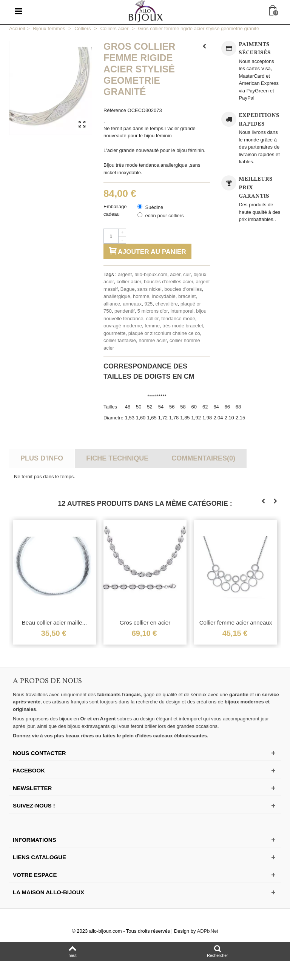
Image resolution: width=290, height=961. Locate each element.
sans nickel (149, 289)
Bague (127, 289)
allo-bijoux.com (150, 274)
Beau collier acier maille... (54, 622)
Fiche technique (117, 458)
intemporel (181, 311)
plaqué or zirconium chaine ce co (164, 333)
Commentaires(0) (203, 458)
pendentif (124, 311)
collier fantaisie (119, 340)
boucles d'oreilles (183, 289)
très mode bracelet (182, 326)
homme (141, 296)
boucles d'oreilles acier (168, 281)
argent (125, 274)
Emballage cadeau (114, 210)
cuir (187, 274)
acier (175, 274)
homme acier (153, 340)
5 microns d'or (152, 311)
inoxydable (164, 296)
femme (152, 326)
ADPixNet (207, 931)
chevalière (166, 304)
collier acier (129, 281)
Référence (114, 110)
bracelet (187, 296)
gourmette (114, 333)
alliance (111, 304)
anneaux (132, 304)
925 (148, 304)
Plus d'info (41, 458)
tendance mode (178, 318)
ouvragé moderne (122, 326)
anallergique (116, 296)
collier (152, 318)
